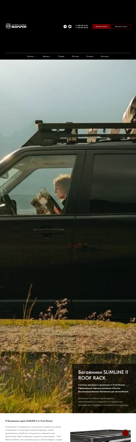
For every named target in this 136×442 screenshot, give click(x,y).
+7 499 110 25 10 (81, 25)
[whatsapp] (70, 26)
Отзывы (61, 56)
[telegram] (65, 26)
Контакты (105, 56)
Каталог (31, 56)
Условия (89, 56)
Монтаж (75, 56)
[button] (101, 26)
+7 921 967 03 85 (81, 28)
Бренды (46, 56)
